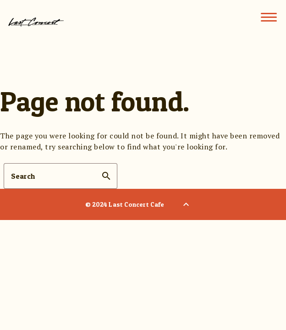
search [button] (106, 176)
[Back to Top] (186, 204)
